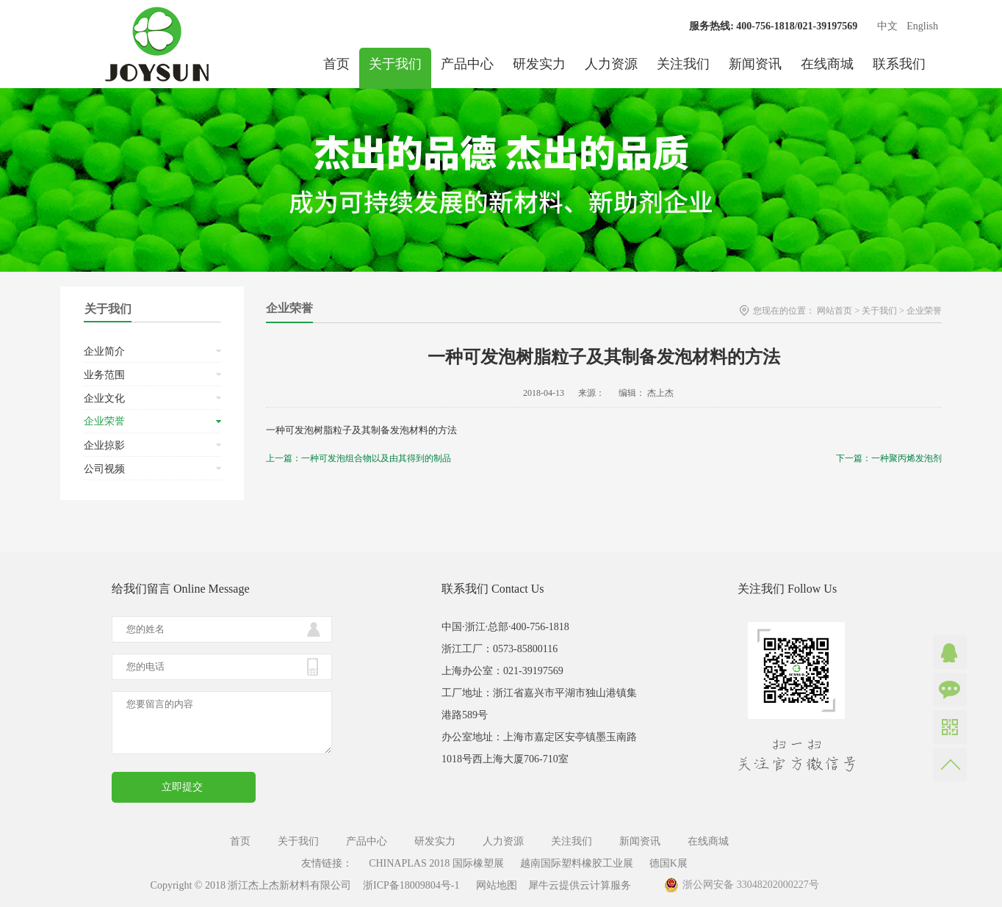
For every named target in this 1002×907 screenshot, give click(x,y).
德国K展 (668, 863)
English (922, 26)
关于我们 (879, 311)
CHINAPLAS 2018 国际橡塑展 (436, 863)
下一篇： (889, 458)
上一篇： (358, 458)
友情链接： (327, 863)
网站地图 (494, 885)
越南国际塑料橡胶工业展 (576, 863)
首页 (336, 64)
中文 (887, 26)
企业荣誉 (924, 311)
